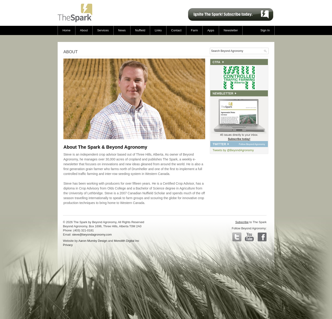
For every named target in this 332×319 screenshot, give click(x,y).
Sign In (265, 30)
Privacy (68, 245)
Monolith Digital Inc (126, 240)
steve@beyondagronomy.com (92, 234)
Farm (194, 30)
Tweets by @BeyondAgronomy (233, 150)
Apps (210, 30)
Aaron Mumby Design (92, 240)
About (84, 30)
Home (66, 30)
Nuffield (140, 30)
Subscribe (242, 222)
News (122, 30)
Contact (176, 30)
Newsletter (231, 30)
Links (158, 30)
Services (103, 30)
